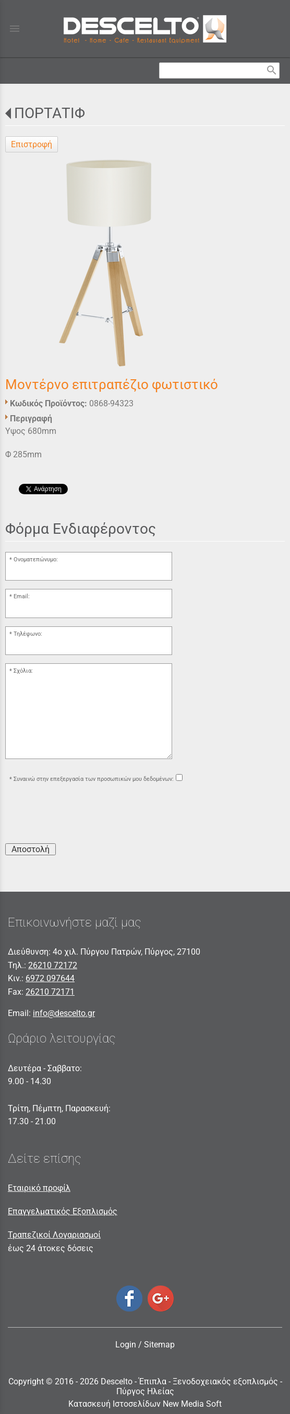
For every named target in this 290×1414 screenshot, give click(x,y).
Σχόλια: (23, 670)
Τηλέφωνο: (28, 634)
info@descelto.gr (64, 1013)
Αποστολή (30, 849)
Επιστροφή (31, 144)
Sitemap (159, 1344)
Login (125, 1344)
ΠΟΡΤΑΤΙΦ (49, 113)
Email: (22, 596)
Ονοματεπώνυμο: (36, 559)
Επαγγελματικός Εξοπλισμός (62, 1211)
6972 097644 (50, 978)
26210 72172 (52, 965)
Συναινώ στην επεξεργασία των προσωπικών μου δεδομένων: (94, 779)
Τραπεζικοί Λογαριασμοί (54, 1235)
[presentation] (84, 814)
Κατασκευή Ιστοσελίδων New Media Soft (145, 1404)
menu (14, 28)
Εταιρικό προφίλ (39, 1188)
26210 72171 (50, 992)
